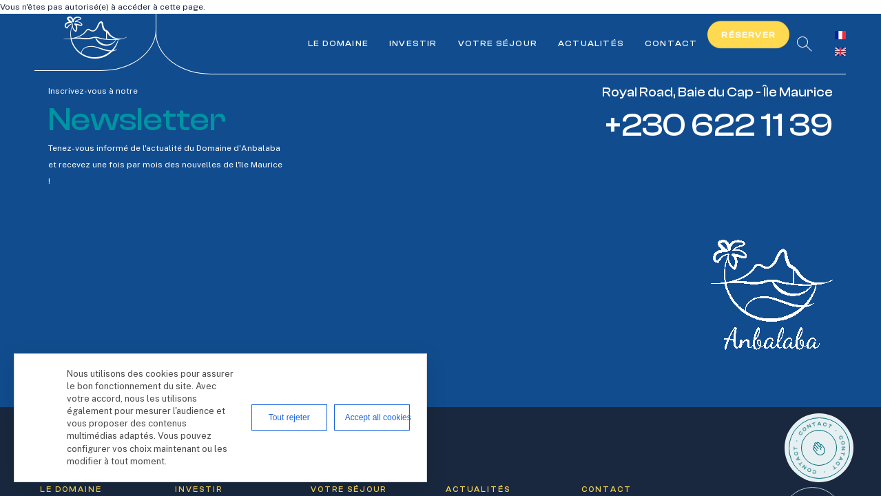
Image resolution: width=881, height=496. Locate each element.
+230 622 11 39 (719, 125)
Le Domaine (338, 43)
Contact (671, 43)
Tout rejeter (289, 417)
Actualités (591, 43)
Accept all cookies (377, 417)
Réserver (748, 35)
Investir (413, 43)
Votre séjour (497, 43)
